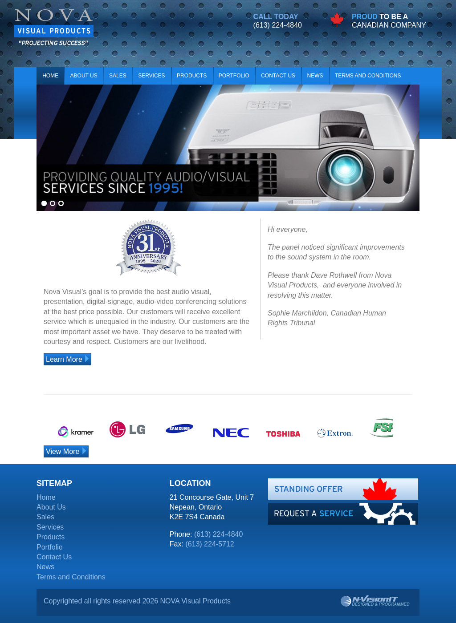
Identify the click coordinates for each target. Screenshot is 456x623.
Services (151, 76)
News (315, 76)
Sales (117, 76)
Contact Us (278, 76)
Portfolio (234, 76)
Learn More (64, 359)
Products (192, 76)
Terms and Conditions (368, 76)
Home (50, 76)
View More (62, 451)
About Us (84, 76)
